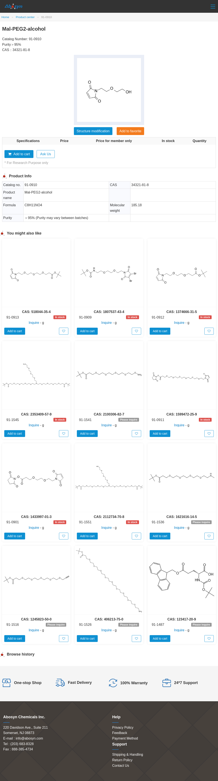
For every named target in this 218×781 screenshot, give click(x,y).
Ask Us (45, 154)
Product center (25, 17)
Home (5, 17)
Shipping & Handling (127, 754)
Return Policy (122, 760)
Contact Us (120, 765)
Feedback (119, 733)
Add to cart (19, 154)
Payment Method (125, 738)
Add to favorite (130, 131)
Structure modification (93, 131)
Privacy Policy (122, 727)
